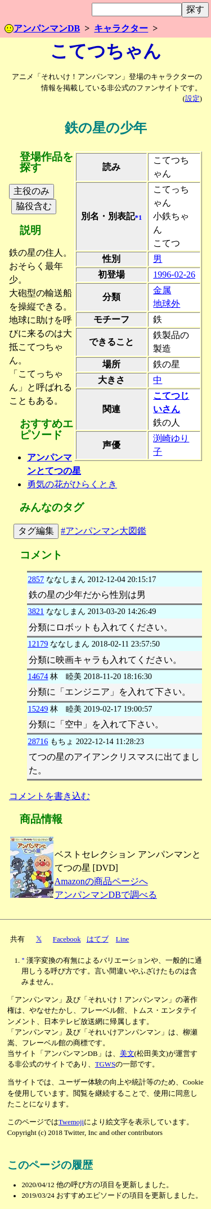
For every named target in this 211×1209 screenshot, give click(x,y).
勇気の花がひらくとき (72, 484)
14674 (38, 676)
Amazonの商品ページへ (101, 881)
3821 (36, 611)
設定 (192, 99)
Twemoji (71, 1122)
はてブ (98, 939)
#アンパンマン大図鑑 (103, 531)
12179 (38, 643)
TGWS (105, 1064)
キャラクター (121, 28)
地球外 (166, 303)
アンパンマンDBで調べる (106, 894)
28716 (38, 741)
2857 (36, 579)
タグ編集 (36, 531)
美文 (127, 1054)
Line (122, 939)
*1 (138, 218)
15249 (38, 708)
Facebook (67, 939)
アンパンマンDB (42, 28)
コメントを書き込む (49, 796)
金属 (162, 290)
